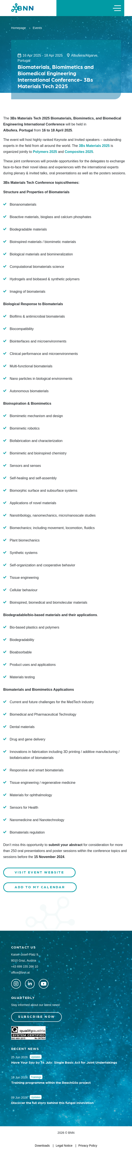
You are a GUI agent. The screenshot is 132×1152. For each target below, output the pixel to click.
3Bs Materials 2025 (94, 146)
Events (37, 28)
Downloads (42, 1145)
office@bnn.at (20, 972)
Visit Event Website (39, 872)
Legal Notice (64, 1145)
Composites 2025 (79, 152)
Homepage (18, 28)
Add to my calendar (40, 887)
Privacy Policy (87, 1145)
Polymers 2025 (45, 152)
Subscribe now (36, 1016)
